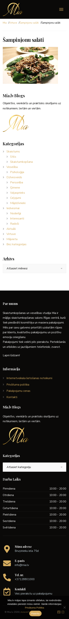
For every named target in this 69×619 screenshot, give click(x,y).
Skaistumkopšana (21, 162)
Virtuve (13, 22)
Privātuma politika (17, 384)
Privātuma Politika (34, 607)
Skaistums (13, 152)
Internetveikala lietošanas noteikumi (29, 378)
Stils (13, 157)
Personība (16, 182)
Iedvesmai (13, 208)
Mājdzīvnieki (18, 203)
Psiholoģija (17, 172)
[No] (64, 607)
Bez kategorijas (16, 244)
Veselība (12, 167)
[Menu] (61, 9)
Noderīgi (15, 213)
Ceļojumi (15, 198)
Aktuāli (11, 229)
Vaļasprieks (17, 193)
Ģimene (15, 188)
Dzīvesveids (14, 177)
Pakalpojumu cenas (18, 391)
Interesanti (17, 219)
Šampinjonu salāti (29, 22)
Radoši (14, 224)
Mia (5, 22)
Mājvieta (11, 239)
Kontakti (11, 397)
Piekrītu (35, 613)
